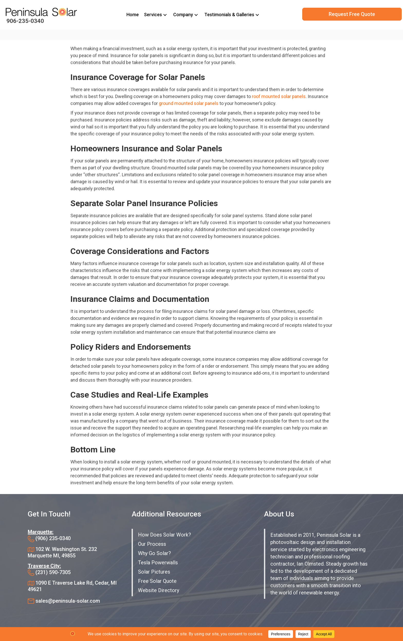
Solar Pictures (154, 572)
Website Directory (158, 590)
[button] (165, 15)
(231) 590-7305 (53, 572)
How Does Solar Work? (164, 535)
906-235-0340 (25, 21)
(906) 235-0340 (53, 538)
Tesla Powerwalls (158, 562)
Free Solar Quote (157, 581)
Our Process (152, 544)
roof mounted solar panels (279, 96)
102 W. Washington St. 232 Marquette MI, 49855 (62, 552)
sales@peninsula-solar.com (67, 601)
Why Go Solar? (154, 553)
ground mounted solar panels (188, 103)
